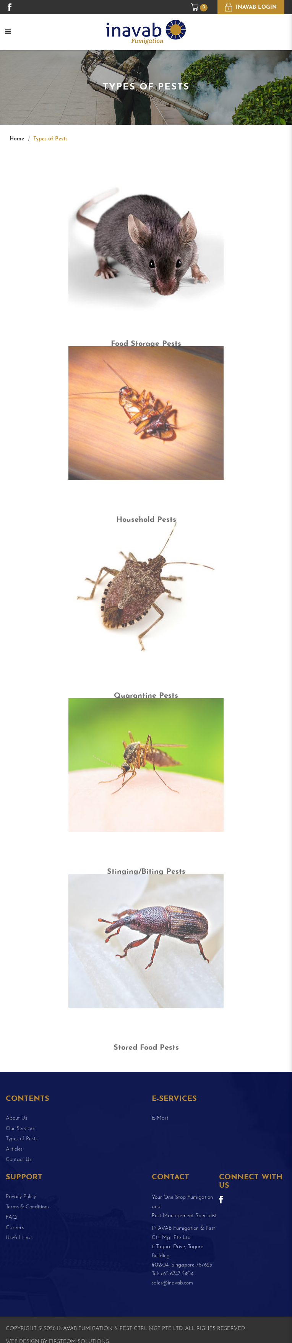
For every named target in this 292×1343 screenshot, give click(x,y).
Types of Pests (50, 139)
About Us (16, 1118)
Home (17, 139)
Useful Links (19, 1238)
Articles (14, 1149)
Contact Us (18, 1159)
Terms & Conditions (27, 1207)
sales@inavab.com (172, 1283)
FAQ (11, 1217)
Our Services (20, 1128)
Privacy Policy (21, 1197)
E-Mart (160, 1118)
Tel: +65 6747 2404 (172, 1274)
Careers (15, 1228)
